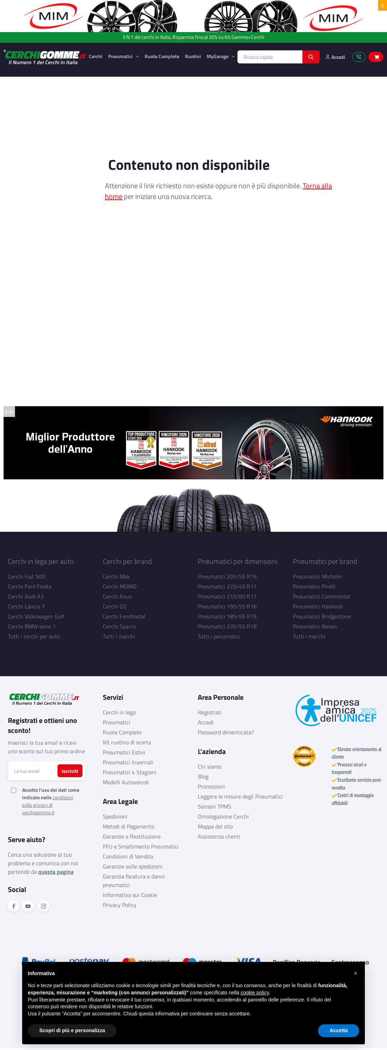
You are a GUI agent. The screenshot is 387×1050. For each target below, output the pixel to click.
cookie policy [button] (255, 992)
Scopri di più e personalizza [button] (72, 1030)
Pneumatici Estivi (124, 752)
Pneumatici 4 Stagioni (129, 772)
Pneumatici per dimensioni (237, 561)
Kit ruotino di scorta (127, 742)
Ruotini (193, 56)
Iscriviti (70, 771)
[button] (355, 973)
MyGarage (218, 56)
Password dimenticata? (226, 732)
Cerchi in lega (119, 712)
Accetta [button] (339, 1030)
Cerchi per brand (127, 561)
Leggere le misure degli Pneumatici (240, 796)
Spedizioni (115, 816)
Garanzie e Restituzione (132, 836)
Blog (203, 776)
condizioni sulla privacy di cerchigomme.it (47, 805)
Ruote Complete (162, 56)
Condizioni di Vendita (128, 856)
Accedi (205, 722)
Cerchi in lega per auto (41, 561)
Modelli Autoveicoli (126, 782)
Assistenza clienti (219, 836)
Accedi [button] (335, 57)
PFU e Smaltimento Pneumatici (141, 846)
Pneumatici (121, 56)
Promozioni (211, 786)
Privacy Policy (119, 905)
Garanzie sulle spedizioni (132, 866)
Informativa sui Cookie (130, 895)
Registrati (210, 712)
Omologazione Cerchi (223, 816)
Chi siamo (209, 766)
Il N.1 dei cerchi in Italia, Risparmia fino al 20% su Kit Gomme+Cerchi (193, 37)
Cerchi (95, 56)
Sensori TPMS (214, 806)
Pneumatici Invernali (128, 762)
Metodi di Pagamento (128, 826)
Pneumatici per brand (325, 561)
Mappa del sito (215, 826)
